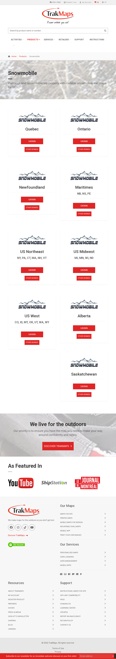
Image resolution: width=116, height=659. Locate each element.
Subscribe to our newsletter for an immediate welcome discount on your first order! (41, 656)
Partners (12, 604)
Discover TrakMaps (58, 446)
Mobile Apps (65, 565)
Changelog (65, 604)
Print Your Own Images (70, 535)
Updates (64, 612)
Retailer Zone (70, 2)
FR (104, 2)
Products (32, 40)
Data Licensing (67, 557)
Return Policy (66, 621)
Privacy (58, 652)
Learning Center (67, 608)
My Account (85, 2)
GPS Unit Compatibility (70, 595)
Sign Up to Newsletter (18, 616)
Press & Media (14, 612)
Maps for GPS (66, 514)
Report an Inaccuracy (70, 616)
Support (79, 40)
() (96, 2)
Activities (16, 40)
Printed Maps (66, 518)
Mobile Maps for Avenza (71, 522)
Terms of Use (58, 648)
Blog (10, 625)
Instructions (97, 40)
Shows (11, 608)
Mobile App (65, 531)
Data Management (68, 561)
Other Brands (32, 149)
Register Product (16, 599)
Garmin (32, 141)
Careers (12, 629)
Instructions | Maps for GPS (73, 591)
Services (48, 40)
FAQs (62, 599)
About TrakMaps (16, 591)
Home (14, 56)
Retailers (64, 40)
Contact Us (65, 625)
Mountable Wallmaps (70, 526)
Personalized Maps (69, 552)
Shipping (12, 621)
